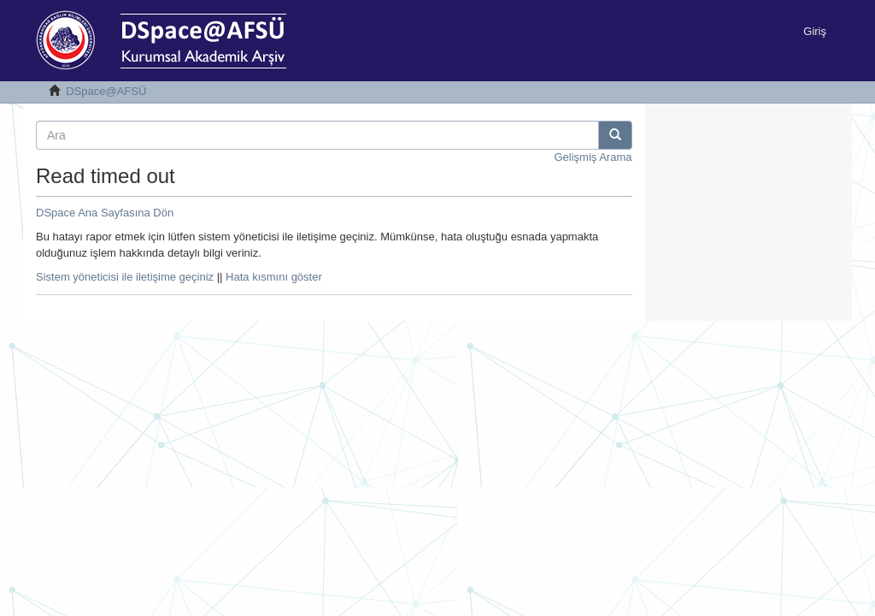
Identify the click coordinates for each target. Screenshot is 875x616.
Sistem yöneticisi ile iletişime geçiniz (125, 276)
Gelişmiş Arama (592, 157)
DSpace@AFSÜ (106, 91)
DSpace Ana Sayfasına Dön (104, 212)
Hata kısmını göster (274, 276)
